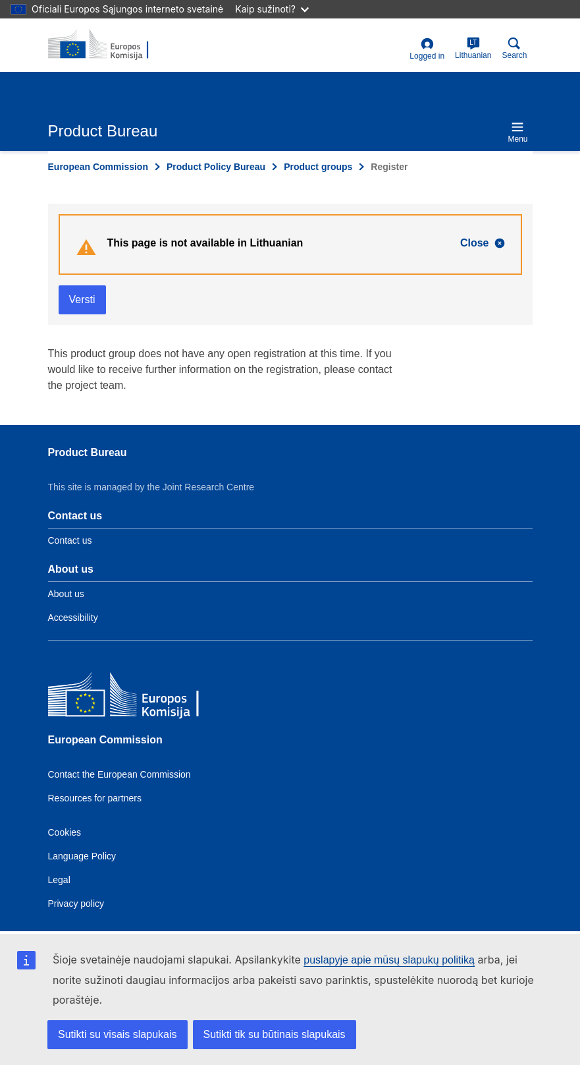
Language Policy (82, 856)
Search (514, 48)
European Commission (98, 166)
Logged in (426, 49)
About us (66, 594)
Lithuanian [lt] (473, 48)
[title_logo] (112, 45)
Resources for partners (95, 798)
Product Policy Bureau (216, 166)
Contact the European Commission (119, 774)
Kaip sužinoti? (272, 8)
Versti (82, 299)
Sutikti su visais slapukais (117, 1034)
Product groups (318, 166)
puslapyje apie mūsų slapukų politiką (389, 959)
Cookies (65, 832)
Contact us (70, 540)
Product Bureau (87, 452)
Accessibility (73, 617)
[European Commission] (143, 697)
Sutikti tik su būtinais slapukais (274, 1034)
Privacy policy (76, 903)
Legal (59, 880)
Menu (517, 132)
